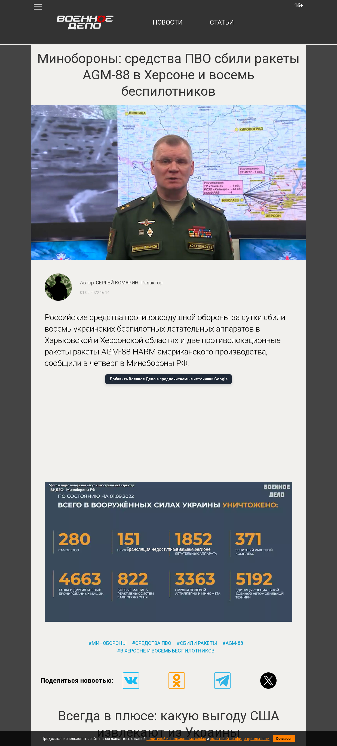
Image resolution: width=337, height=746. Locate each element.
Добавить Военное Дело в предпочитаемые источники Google (168, 379)
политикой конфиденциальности (239, 738)
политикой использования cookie (176, 738)
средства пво (153, 643)
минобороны (109, 643)
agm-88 (234, 643)
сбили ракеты (198, 643)
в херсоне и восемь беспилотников (167, 650)
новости (168, 22)
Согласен (284, 738)
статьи (222, 22)
